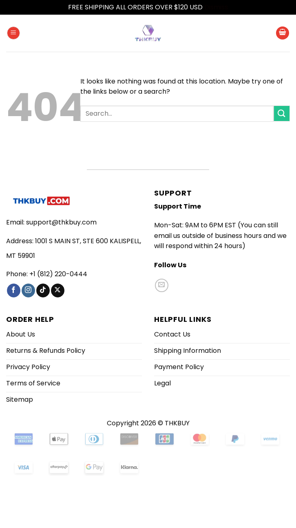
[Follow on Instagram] (28, 290)
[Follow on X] (57, 290)
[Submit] (282, 113)
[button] (13, 33)
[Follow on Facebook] (13, 290)
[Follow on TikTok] (43, 290)
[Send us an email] (161, 285)
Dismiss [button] (216, 7)
